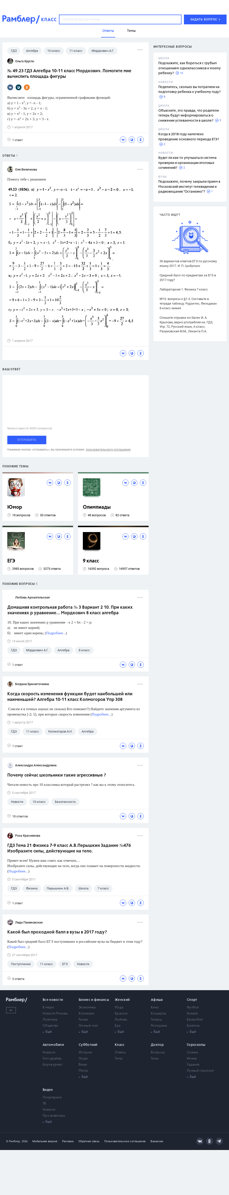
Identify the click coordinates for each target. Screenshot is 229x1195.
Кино (155, 1007)
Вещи (83, 1064)
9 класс (91, 561)
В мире (48, 1007)
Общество (50, 1025)
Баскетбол (195, 1019)
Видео (48, 1090)
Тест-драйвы (52, 1058)
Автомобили (53, 1045)
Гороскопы (196, 1045)
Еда (117, 1025)
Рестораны (159, 1025)
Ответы (120, 1052)
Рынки (83, 1019)
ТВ (44, 1103)
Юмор (14, 507)
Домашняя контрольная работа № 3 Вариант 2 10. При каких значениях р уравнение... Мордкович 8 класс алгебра (70, 610)
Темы (119, 1058)
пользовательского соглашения (108, 449)
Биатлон (193, 1025)
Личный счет (88, 1025)
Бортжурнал (52, 1064)
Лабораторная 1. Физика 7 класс (184, 289)
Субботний (88, 1045)
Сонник (192, 1052)
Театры (156, 1019)
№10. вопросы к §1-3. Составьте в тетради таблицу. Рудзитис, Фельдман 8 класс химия (188, 303)
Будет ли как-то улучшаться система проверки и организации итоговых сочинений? (187, 163)
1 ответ (15, 140)
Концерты (158, 1013)
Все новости (53, 1000)
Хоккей (192, 1013)
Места (83, 1070)
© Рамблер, (13, 1141)
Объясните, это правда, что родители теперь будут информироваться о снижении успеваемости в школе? (188, 115)
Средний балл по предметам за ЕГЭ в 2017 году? (188, 277)
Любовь (121, 1019)
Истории (85, 1052)
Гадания (193, 1064)
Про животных (54, 1115)
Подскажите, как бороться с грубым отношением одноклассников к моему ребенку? (189, 68)
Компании (86, 1013)
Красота (121, 1013)
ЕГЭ (11, 561)
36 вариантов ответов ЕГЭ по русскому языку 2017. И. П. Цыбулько (188, 263)
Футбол (193, 1007)
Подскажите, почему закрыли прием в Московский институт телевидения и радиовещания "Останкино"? (189, 186)
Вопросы (158, 1052)
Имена (192, 1058)
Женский (122, 1000)
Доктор (157, 1045)
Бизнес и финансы (94, 1000)
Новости (49, 1052)
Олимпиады (97, 507)
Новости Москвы (55, 1013)
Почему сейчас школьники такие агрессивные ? (56, 775)
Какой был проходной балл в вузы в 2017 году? (57, 932)
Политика (50, 1019)
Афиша (157, 1000)
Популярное (52, 1097)
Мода (119, 1007)
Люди (83, 1058)
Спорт (192, 1000)
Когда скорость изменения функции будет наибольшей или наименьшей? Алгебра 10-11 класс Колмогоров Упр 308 (70, 697)
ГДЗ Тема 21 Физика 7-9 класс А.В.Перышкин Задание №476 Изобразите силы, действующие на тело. (69, 848)
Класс (120, 1045)
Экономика (87, 1007)
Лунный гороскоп (200, 1070)
